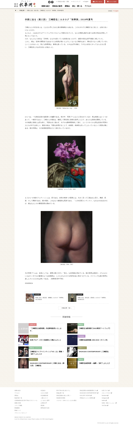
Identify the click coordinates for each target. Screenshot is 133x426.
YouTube (104, 405)
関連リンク (18, 410)
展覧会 (16, 395)
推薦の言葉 (18, 403)
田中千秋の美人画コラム (63, 390)
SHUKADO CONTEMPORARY (88, 393)
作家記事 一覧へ (66, 308)
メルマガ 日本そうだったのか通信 (66, 400)
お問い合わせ (98, 1)
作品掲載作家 (44, 395)
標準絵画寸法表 (45, 408)
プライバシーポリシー (21, 413)
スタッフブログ (106, 393)
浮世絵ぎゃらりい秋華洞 (86, 398)
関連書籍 (17, 408)
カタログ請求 (112, 1)
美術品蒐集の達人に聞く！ (63, 395)
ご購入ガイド (44, 398)
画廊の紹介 (18, 390)
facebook (104, 395)
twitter (103, 400)
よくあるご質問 (45, 400)
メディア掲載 (18, 405)
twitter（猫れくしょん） (108, 403)
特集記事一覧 (60, 393)
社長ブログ (105, 390)
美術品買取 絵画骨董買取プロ (88, 390)
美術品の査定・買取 (63, 1)
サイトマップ (76, 1)
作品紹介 (43, 390)
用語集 (42, 405)
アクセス (17, 393)
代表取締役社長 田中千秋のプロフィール (26, 400)
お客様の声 (44, 403)
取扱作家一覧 (18, 398)
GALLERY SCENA (85, 395)
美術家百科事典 (60, 398)
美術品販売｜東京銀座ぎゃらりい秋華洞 (25, 4)
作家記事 (21, 10)
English (86, 1)
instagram (104, 398)
